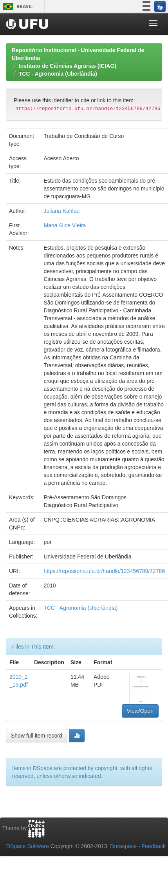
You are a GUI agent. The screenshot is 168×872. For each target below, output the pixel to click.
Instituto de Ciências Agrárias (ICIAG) (67, 66)
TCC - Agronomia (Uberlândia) (58, 74)
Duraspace (123, 846)
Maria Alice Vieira (64, 225)
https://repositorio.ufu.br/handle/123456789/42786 (104, 571)
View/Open (140, 711)
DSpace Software (27, 846)
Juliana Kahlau (61, 211)
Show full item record (36, 735)
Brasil (16, 6)
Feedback (154, 846)
